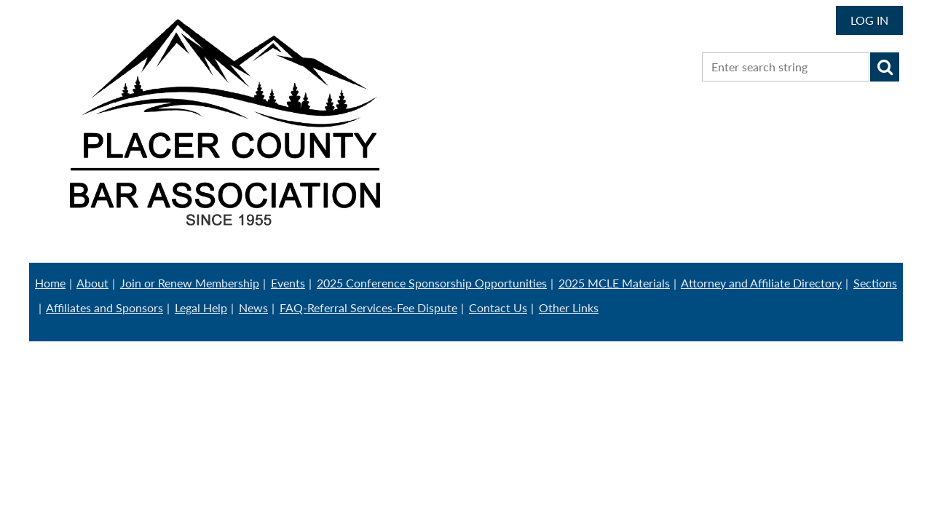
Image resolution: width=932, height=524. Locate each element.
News (253, 307)
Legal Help (201, 307)
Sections (875, 283)
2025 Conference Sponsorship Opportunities (432, 283)
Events (288, 283)
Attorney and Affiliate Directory (761, 283)
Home (50, 283)
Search (884, 67)
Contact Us (498, 307)
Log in (869, 20)
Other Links (569, 307)
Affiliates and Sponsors (104, 307)
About (92, 283)
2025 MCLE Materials (614, 283)
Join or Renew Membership (189, 283)
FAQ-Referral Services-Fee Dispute (368, 307)
